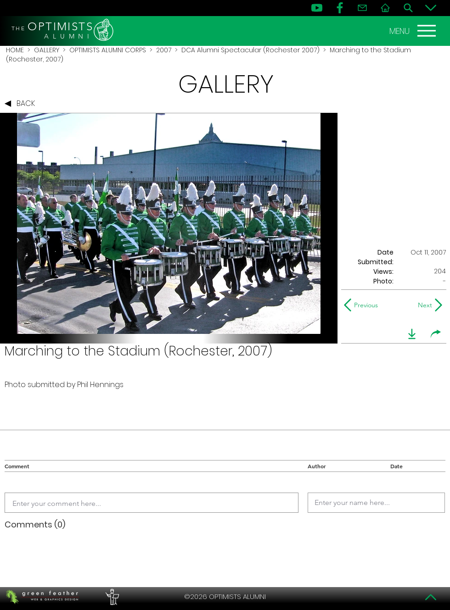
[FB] (340, 7)
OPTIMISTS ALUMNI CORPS (107, 50)
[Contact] (362, 7)
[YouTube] (317, 7)
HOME (15, 50)
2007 (163, 50)
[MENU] (413, 30)
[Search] (408, 7)
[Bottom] (431, 7)
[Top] (431, 597)
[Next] (423, 305)
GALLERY (46, 50)
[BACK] (22, 103)
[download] (412, 334)
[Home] (385, 7)
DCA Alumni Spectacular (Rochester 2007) (250, 50)
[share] (436, 334)
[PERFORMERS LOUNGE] (111, 597)
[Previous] (363, 305)
